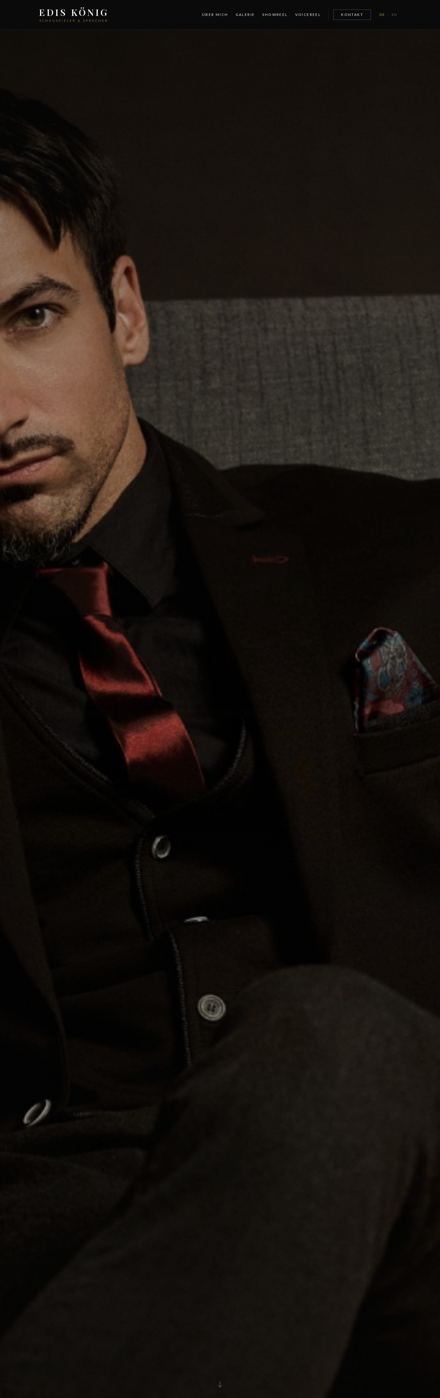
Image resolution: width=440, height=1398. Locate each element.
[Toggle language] (388, 15)
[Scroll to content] (220, 1382)
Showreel (275, 14)
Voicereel (308, 14)
